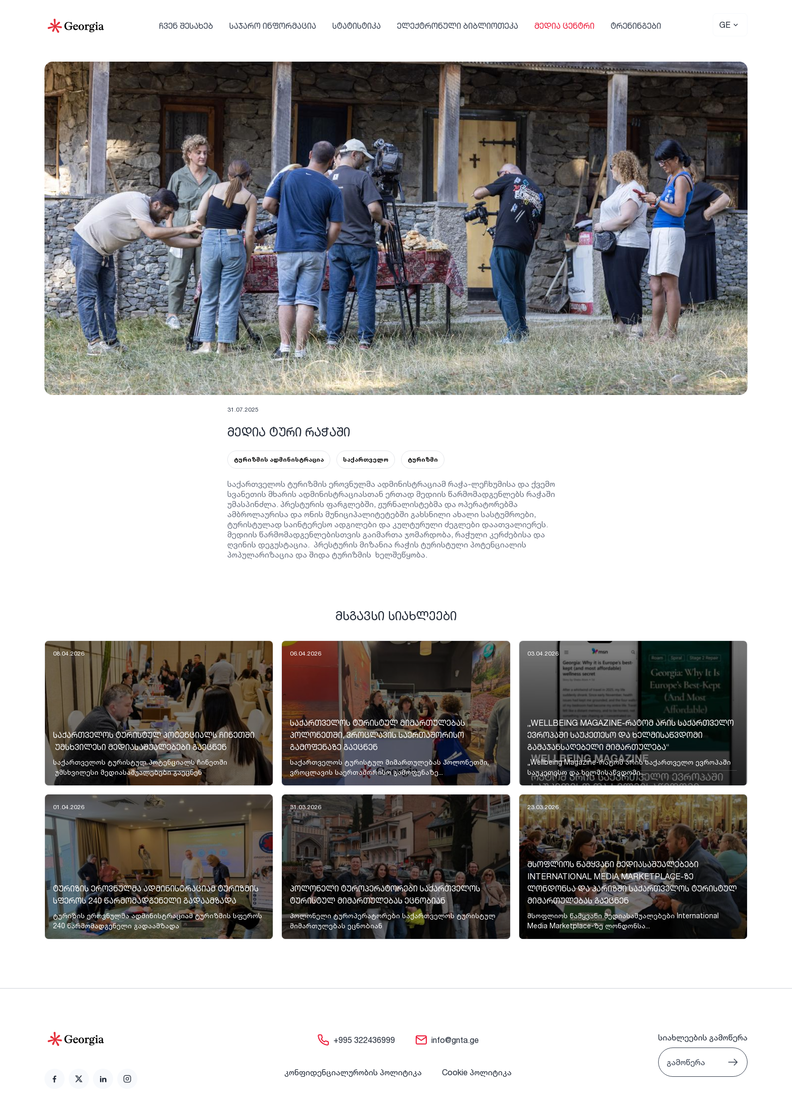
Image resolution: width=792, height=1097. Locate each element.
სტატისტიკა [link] (356, 26)
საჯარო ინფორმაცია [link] (272, 26)
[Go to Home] (75, 25)
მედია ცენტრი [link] (564, 26)
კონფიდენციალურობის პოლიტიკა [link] (353, 1072)
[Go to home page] (90, 1039)
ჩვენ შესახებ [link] (186, 26)
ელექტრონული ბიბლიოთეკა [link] (457, 26)
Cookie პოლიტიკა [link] (477, 1072)
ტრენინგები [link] (636, 26)
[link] (159, 713)
